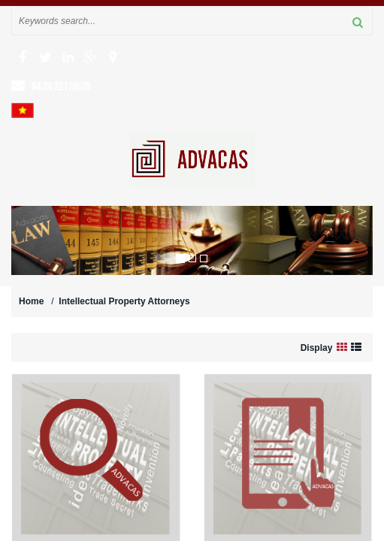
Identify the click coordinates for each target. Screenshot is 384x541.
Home (31, 301)
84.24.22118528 (61, 86)
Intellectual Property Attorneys (124, 301)
